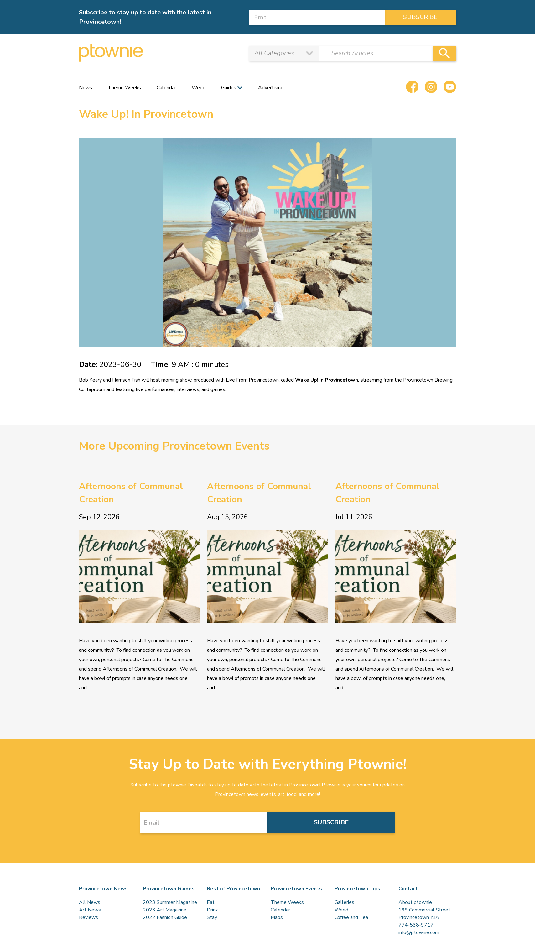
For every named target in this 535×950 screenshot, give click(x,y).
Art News (90, 909)
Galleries (344, 902)
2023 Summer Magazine (170, 902)
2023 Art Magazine (164, 909)
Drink (212, 909)
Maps (277, 917)
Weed (198, 87)
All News (89, 902)
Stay (212, 917)
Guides (228, 87)
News (85, 87)
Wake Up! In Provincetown (326, 380)
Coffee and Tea (351, 917)
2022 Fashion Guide (165, 917)
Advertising (270, 87)
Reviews (88, 917)
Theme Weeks (124, 87)
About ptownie (415, 902)
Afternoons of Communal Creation (131, 492)
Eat (211, 902)
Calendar (166, 87)
